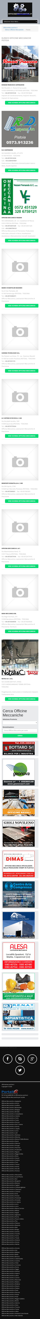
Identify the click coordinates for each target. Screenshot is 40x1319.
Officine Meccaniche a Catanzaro (11, 1189)
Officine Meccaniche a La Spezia (11, 1202)
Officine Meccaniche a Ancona (11, 1248)
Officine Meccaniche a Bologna (11, 1110)
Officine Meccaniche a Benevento (11, 1107)
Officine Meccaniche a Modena (11, 1284)
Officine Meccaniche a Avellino (11, 1105)
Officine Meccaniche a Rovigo (10, 1229)
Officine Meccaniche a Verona (10, 1242)
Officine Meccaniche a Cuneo (10, 1120)
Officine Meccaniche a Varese (10, 1166)
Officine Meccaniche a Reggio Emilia (12, 1154)
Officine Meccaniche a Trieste (10, 1238)
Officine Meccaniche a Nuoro (10, 1141)
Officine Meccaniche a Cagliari (11, 1185)
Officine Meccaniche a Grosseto (11, 1200)
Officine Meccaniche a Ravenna (11, 1225)
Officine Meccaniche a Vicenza (11, 1171)
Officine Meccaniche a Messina (11, 1137)
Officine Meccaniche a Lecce (10, 1131)
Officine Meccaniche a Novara (10, 1286)
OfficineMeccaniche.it (10, 27)
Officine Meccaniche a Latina (10, 1275)
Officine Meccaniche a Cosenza (11, 1191)
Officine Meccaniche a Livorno (10, 1278)
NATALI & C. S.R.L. (7, 679)
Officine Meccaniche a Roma (10, 1156)
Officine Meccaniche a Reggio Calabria (13, 1299)
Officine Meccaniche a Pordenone (12, 1150)
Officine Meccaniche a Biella (10, 1254)
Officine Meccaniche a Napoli (10, 1213)
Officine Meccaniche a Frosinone (11, 1198)
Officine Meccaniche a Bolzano (11, 1183)
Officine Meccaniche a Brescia (11, 1256)
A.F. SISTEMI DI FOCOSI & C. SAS (12, 418)
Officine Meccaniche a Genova (11, 1271)
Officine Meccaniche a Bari (9, 1179)
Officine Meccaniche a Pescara (11, 1292)
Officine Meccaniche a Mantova (11, 1135)
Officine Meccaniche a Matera (10, 1282)
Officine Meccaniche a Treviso (10, 1164)
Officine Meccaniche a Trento (10, 1309)
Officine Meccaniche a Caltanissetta (12, 1259)
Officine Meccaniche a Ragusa (10, 1152)
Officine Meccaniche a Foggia (10, 1269)
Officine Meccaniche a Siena (10, 1305)
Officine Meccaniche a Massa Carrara (13, 1208)
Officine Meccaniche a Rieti (10, 1227)
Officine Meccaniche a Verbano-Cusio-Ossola (15, 1313)
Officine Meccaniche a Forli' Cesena (12, 1124)
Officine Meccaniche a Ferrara (11, 1122)
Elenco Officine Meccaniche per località (13, 1097)
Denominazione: (8, 727)
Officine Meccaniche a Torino (10, 1236)
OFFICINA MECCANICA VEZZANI (12, 218)
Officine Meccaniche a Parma (10, 1217)
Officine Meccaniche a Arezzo (10, 1103)
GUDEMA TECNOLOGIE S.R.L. (11, 353)
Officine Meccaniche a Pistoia (10, 1294)
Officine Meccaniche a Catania (11, 1116)
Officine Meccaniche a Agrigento (11, 1101)
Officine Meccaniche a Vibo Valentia (12, 1315)
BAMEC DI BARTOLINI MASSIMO (12, 288)
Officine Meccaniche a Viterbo (10, 1244)
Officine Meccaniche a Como (10, 1118)
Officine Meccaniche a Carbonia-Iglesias (13, 1187)
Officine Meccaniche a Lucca (10, 1206)
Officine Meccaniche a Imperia (11, 1273)
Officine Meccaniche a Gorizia (10, 1126)
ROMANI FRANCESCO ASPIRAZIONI (13, 85)
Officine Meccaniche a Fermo (10, 1267)
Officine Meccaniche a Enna (10, 1194)
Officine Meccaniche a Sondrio (11, 1160)
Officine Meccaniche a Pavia (10, 1290)
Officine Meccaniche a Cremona (11, 1265)
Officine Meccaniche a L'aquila (11, 1129)
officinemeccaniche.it (8, 1084)
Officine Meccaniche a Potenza (11, 1223)
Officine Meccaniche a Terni (10, 1162)
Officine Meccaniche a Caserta (11, 1261)
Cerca (20, 736)
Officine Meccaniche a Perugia (11, 1145)
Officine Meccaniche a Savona (10, 1231)
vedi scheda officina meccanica (21, 103)
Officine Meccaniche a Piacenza (11, 1147)
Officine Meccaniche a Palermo (11, 1143)
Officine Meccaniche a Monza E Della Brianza (15, 1139)
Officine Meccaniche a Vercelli (10, 1169)
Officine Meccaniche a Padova (10, 1288)
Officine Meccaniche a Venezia (11, 1240)
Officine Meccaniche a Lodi (9, 1133)
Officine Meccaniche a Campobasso (12, 1114)
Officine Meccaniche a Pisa (9, 1221)
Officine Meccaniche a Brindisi (11, 1112)
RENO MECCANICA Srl (9, 613)
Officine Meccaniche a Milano (10, 1210)
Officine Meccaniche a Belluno (11, 1252)
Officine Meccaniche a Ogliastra (11, 1215)
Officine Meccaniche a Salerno (11, 1303)
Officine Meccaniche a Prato (10, 1296)
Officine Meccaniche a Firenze (10, 1196)
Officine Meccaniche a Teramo (11, 1307)
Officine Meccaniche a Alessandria (12, 1175)
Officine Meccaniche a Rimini (10, 1301)
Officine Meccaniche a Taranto (11, 1234)
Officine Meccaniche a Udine (10, 1311)
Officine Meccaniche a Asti (9, 1250)
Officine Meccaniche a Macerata (11, 1280)
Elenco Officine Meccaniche (14, 30)
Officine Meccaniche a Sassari (10, 1158)
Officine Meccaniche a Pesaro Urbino (13, 1219)
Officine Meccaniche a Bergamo (11, 1181)
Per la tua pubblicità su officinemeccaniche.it (15, 1095)
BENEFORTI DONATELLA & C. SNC (12, 483)
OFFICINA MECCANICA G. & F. (11, 548)
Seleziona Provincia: (10, 719)
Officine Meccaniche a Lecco (10, 1204)
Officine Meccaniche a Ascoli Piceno (12, 1177)
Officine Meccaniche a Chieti (10, 1263)
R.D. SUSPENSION (7, 150)
